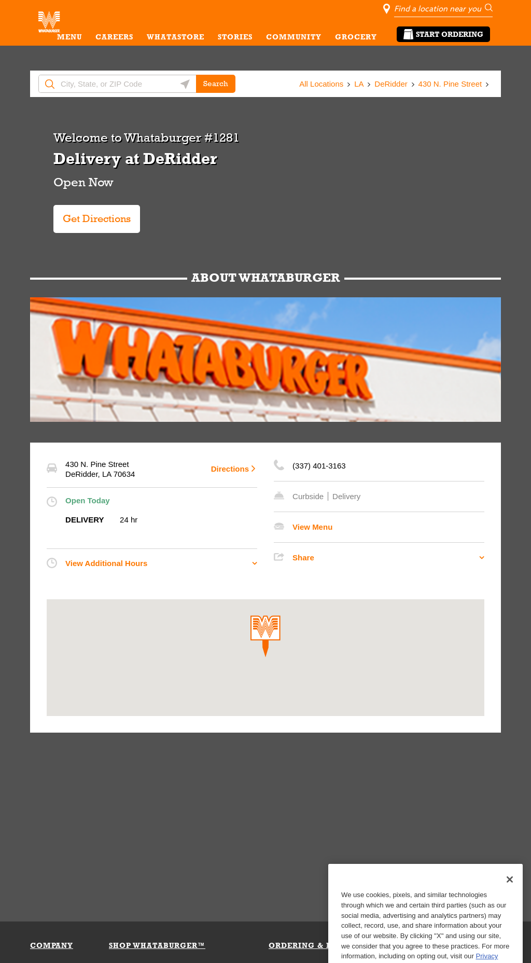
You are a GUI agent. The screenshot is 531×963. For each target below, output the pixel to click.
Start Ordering (443, 34)
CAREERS (114, 37)
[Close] (509, 902)
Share (303, 557)
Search (215, 83)
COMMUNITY (294, 37)
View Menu (312, 526)
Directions (230, 468)
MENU (69, 37)
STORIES (235, 37)
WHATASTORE (175, 37)
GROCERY (356, 37)
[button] (265, 636)
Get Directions (96, 214)
